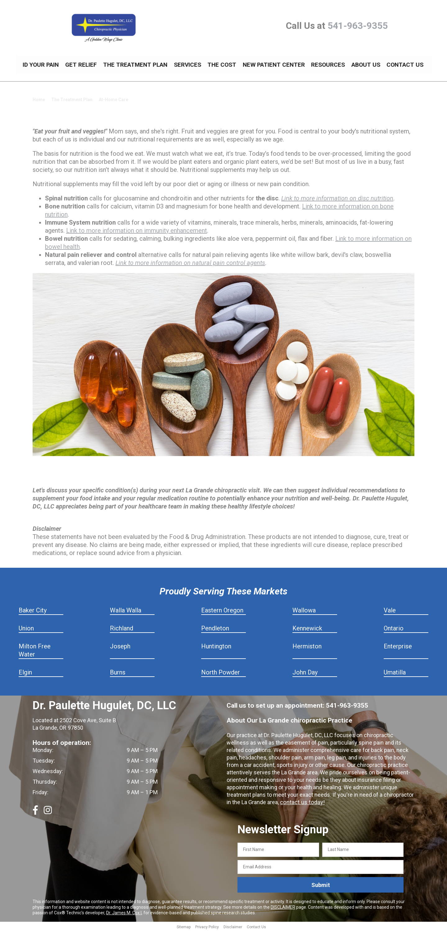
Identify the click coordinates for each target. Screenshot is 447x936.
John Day (305, 677)
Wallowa (304, 615)
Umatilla (395, 677)
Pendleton (215, 633)
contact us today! (301, 807)
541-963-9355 (357, 25)
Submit (320, 889)
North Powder (220, 677)
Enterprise (398, 651)
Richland (121, 633)
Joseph (120, 651)
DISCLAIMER (283, 911)
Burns (117, 677)
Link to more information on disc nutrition (337, 203)
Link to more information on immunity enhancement (136, 235)
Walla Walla (125, 615)
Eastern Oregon (222, 615)
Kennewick (307, 633)
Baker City (33, 615)
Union (26, 633)
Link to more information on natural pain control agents (190, 267)
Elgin (25, 677)
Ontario (394, 633)
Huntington (216, 651)
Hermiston (307, 651)
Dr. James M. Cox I (124, 917)
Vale (390, 615)
